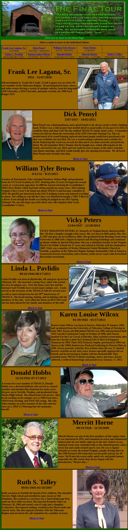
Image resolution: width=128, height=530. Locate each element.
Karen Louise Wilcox (39, 54)
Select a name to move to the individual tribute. (64, 42)
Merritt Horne (89, 54)
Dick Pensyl (39, 48)
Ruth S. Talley (115, 54)
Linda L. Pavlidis (14, 54)
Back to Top (80, 158)
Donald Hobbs (64, 54)
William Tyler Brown (64, 47)
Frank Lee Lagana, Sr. (14, 48)
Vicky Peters (89, 47)
